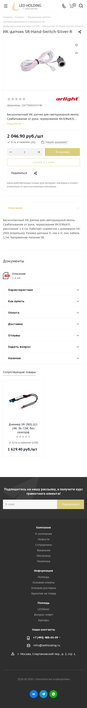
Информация (43, 570)
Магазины (44, 556)
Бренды (43, 620)
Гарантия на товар (43, 593)
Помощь (43, 577)
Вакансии (43, 550)
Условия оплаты (43, 582)
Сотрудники (43, 545)
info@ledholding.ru (46, 645)
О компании (43, 534)
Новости (43, 539)
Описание (19, 274)
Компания (43, 527)
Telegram (43, 694)
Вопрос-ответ (43, 614)
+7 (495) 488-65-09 (45, 637)
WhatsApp (53, 694)
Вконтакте (34, 694)
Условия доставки (43, 588)
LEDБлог (44, 609)
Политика (43, 561)
